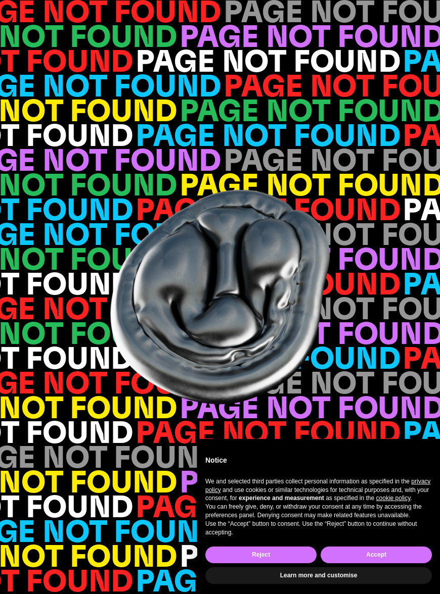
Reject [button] (261, 554)
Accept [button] (376, 554)
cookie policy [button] (393, 498)
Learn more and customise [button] (319, 575)
